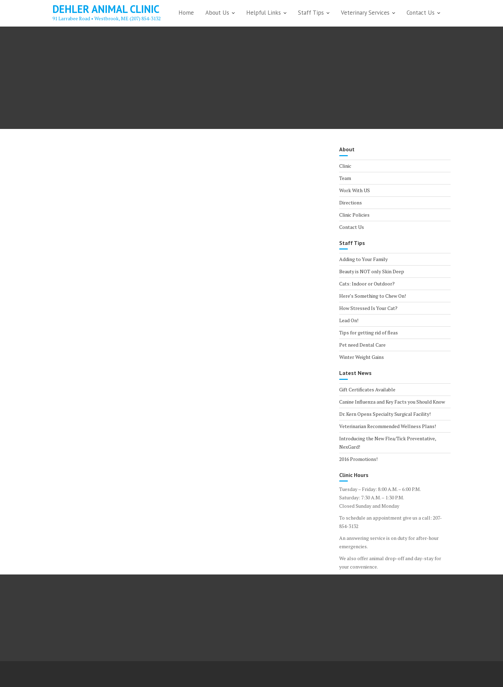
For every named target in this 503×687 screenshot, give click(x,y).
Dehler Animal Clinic (105, 9)
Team (345, 178)
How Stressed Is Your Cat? (368, 308)
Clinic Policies (354, 214)
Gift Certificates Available (367, 389)
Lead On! (348, 320)
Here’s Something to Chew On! (372, 295)
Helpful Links (263, 12)
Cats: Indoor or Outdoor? (367, 283)
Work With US (354, 190)
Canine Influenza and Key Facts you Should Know (392, 401)
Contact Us (421, 12)
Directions (350, 202)
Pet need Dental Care (362, 344)
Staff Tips (311, 12)
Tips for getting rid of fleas (368, 332)
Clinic (345, 165)
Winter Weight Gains (361, 357)
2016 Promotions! (358, 459)
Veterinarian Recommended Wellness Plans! (387, 426)
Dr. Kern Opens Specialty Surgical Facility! (385, 414)
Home (186, 12)
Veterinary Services (365, 12)
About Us (217, 12)
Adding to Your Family (363, 259)
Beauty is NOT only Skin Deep (371, 271)
